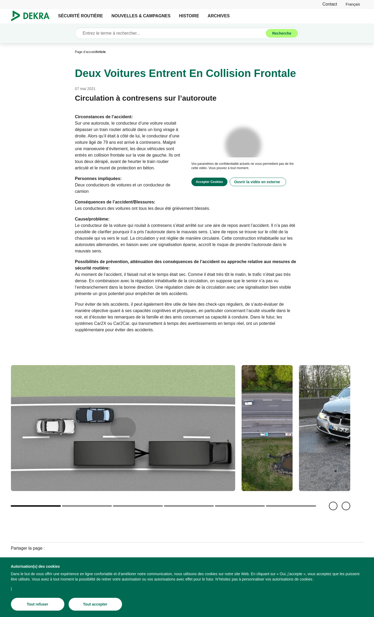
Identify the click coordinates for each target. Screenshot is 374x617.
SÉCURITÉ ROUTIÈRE (80, 16)
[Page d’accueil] (85, 52)
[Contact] (329, 4)
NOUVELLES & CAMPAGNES (141, 16)
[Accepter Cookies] (209, 182)
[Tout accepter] (95, 605)
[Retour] (333, 506)
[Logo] (32, 16)
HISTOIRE (189, 16)
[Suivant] (346, 506)
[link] (352, 4)
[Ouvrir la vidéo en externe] (258, 182)
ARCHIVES (219, 16)
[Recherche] (282, 33)
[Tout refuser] (37, 605)
